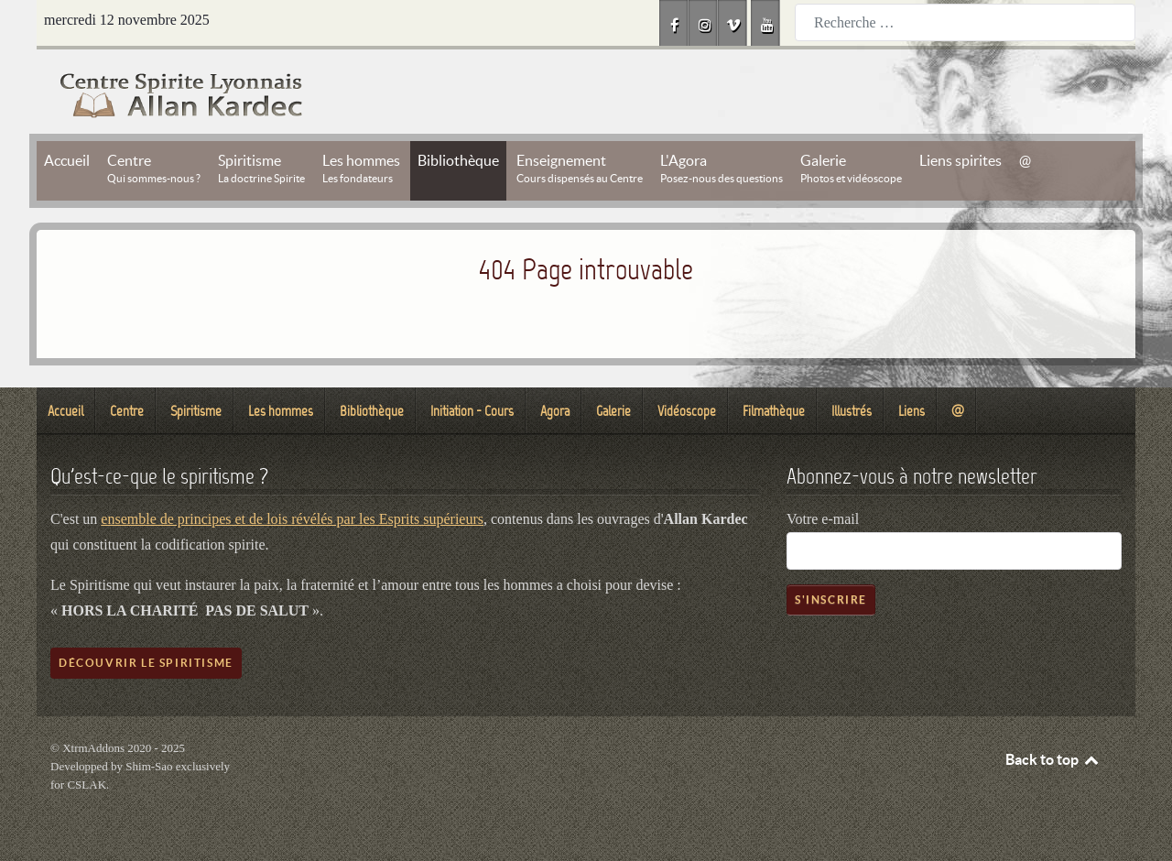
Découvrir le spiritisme (146, 663)
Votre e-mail (823, 519)
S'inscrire (831, 599)
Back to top (1053, 759)
